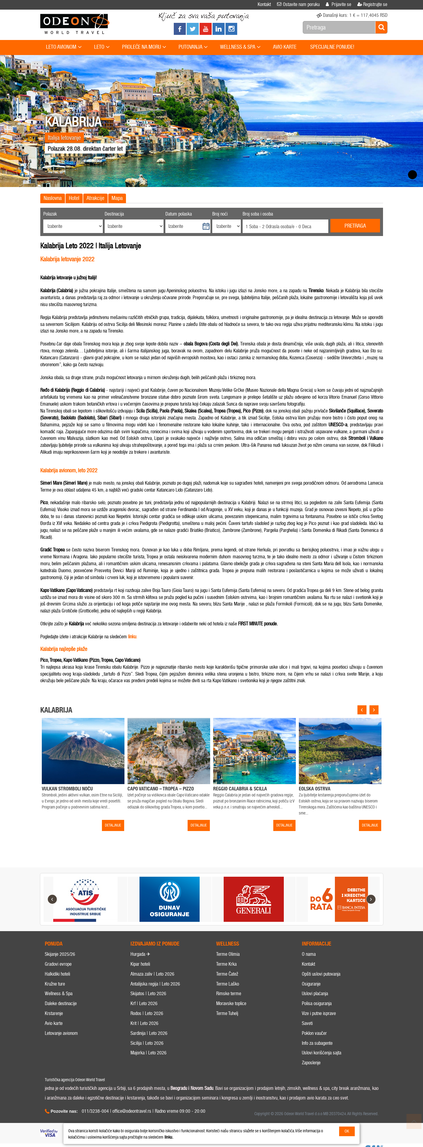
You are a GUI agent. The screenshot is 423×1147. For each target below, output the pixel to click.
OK (347, 1131)
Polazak (50, 214)
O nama (309, 965)
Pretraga (355, 225)
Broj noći (220, 214)
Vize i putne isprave (319, 1024)
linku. (168, 1137)
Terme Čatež (227, 985)
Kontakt (308, 975)
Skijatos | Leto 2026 (148, 1004)
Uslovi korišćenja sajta (321, 1064)
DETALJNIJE (113, 825)
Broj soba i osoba (258, 214)
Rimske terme (228, 1004)
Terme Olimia (228, 965)
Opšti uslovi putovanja (321, 985)
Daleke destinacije (61, 1014)
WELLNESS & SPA (240, 47)
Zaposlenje (311, 1074)
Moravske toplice (231, 1014)
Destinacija (114, 214)
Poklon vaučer (314, 1044)
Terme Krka (226, 975)
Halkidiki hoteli (57, 985)
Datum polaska (178, 214)
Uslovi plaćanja (315, 1004)
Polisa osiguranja (317, 1014)
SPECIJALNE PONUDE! (332, 47)
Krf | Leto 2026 (144, 1014)
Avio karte (54, 1034)
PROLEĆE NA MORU (144, 47)
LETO (102, 47)
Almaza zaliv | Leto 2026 (152, 985)
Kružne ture (55, 995)
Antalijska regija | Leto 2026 (155, 995)
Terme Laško (227, 995)
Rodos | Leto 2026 (146, 1024)
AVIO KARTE (284, 47)
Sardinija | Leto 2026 (148, 1044)
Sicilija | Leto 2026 (147, 1054)
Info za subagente (317, 1054)
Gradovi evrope (58, 975)
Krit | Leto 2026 (144, 1034)
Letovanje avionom (61, 1044)
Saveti (307, 1034)
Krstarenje (54, 1024)
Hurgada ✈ (140, 965)
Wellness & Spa (58, 1004)
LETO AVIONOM (64, 47)
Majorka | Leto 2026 (148, 1064)
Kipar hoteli (140, 975)
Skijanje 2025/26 (60, 965)
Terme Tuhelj (227, 1024)
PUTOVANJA (193, 47)
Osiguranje (311, 995)
